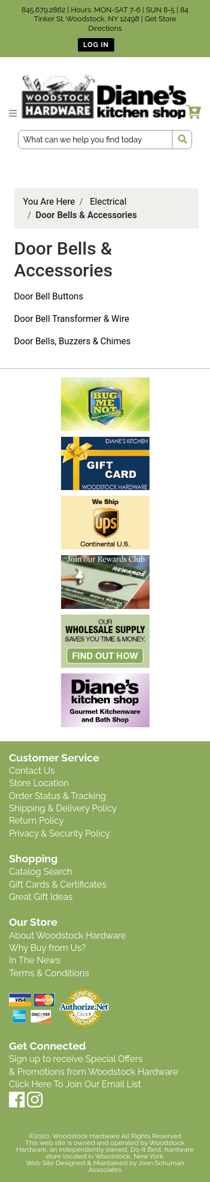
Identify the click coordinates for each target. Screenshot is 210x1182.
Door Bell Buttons (48, 296)
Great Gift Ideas (41, 897)
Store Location (39, 783)
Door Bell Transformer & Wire (71, 318)
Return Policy (36, 820)
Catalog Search (40, 871)
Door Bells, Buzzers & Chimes (72, 341)
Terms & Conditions (49, 973)
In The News (34, 960)
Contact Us (32, 770)
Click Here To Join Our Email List (75, 1084)
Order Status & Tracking (57, 796)
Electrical (108, 201)
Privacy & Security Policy (59, 833)
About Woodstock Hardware (67, 935)
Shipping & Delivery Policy (63, 808)
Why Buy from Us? (47, 948)
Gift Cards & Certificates (57, 884)
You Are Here (49, 201)
